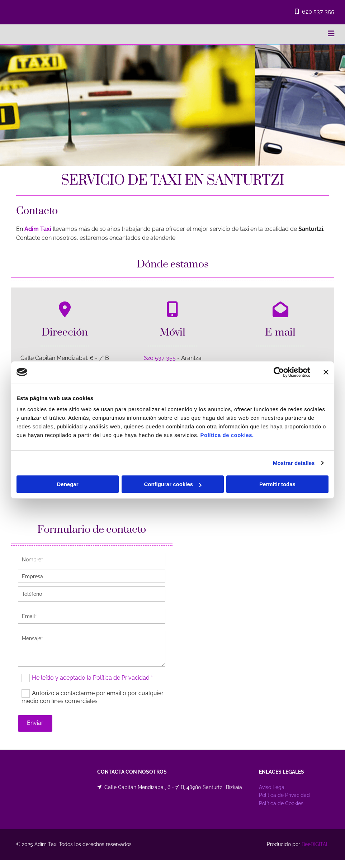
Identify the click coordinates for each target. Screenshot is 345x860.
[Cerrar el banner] (326, 372)
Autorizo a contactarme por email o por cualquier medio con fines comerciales (93, 697)
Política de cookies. (227, 435)
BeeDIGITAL (315, 844)
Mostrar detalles (294, 463)
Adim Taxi (37, 228)
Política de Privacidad (284, 795)
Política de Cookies (281, 803)
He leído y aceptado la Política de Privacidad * (92, 677)
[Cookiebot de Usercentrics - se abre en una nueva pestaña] (278, 372)
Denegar (67, 484)
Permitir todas (277, 484)
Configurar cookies (173, 484)
